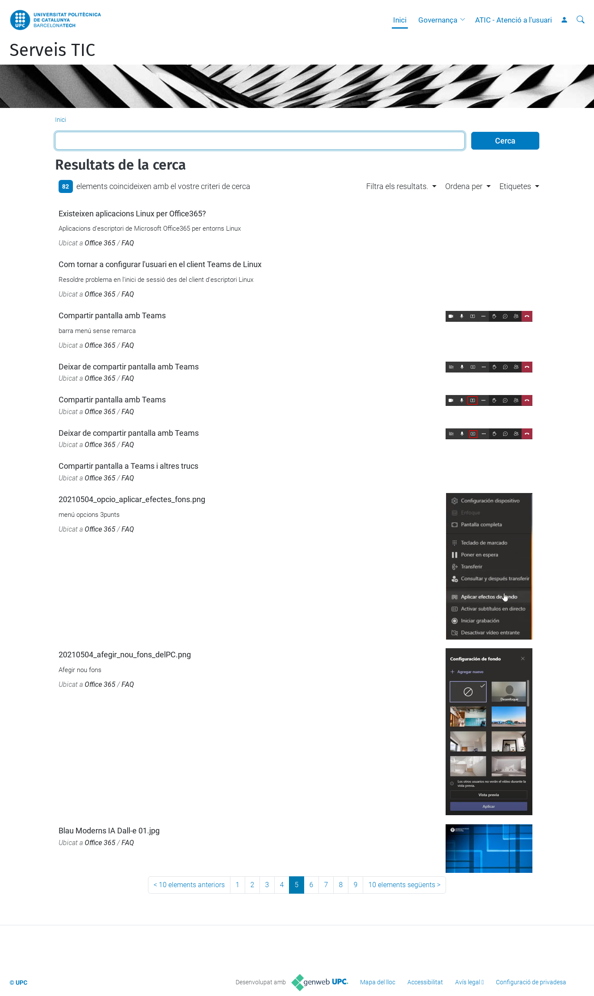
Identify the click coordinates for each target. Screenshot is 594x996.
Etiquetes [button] (515, 186)
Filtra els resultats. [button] (397, 186)
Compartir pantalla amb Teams (112, 315)
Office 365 (100, 243)
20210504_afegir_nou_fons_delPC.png (125, 654)
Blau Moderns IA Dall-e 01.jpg (109, 830)
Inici (400, 20)
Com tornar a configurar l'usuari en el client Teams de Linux (160, 264)
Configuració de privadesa (531, 982)
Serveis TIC (52, 50)
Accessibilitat (425, 982)
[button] (465, 20)
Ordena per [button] (463, 186)
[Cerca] (580, 19)
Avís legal (467, 982)
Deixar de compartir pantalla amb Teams (129, 366)
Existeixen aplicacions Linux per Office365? (132, 213)
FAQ (127, 243)
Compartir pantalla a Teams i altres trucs (128, 465)
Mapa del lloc (377, 982)
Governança (437, 20)
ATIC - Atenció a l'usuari (513, 20)
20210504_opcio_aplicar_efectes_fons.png (132, 499)
